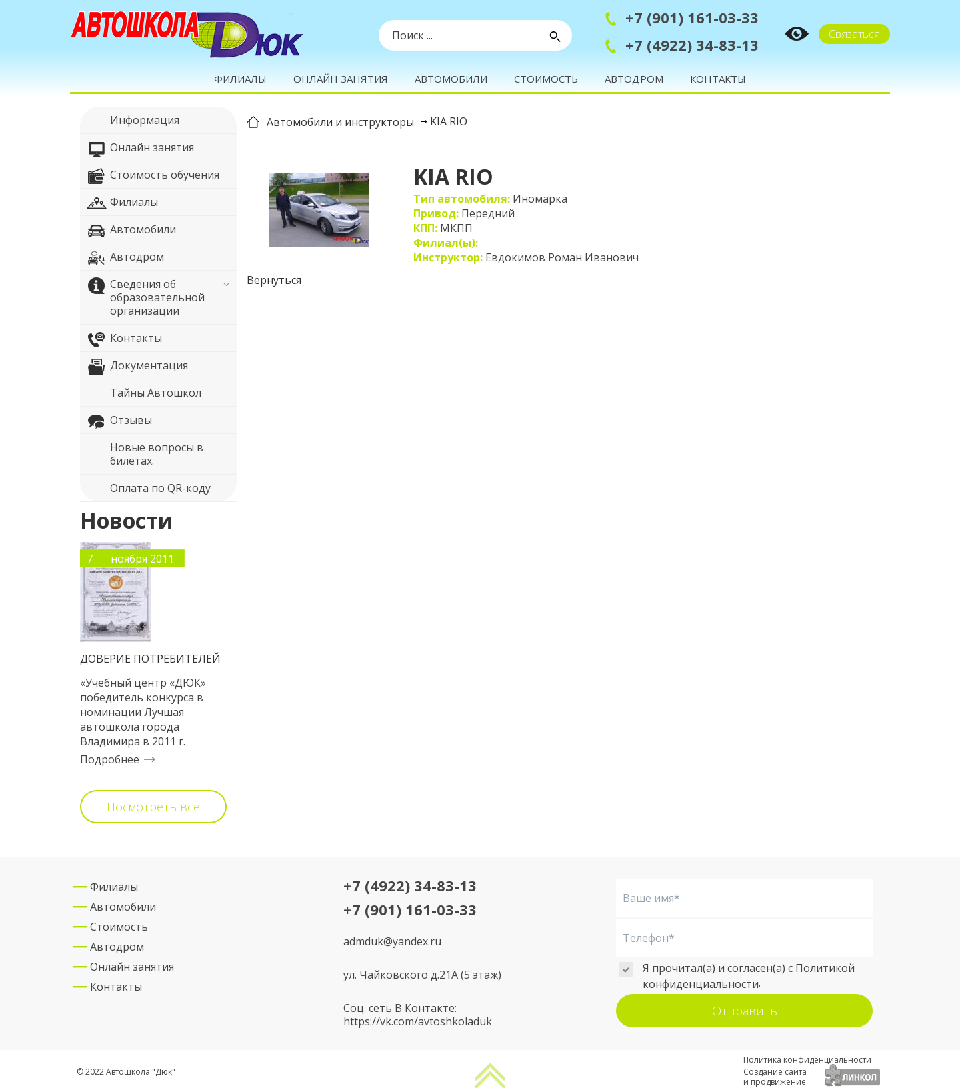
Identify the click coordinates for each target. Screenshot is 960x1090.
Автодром (634, 78)
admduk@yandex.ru (392, 941)
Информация (133, 122)
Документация (137, 367)
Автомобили (451, 78)
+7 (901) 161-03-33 (692, 17)
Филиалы (240, 78)
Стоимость (546, 78)
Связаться (854, 34)
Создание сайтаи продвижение (775, 1077)
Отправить (744, 1011)
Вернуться (274, 280)
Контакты (718, 78)
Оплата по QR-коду (149, 490)
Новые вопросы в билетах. (145, 453)
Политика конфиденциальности (807, 1059)
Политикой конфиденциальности (749, 976)
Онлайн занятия (340, 78)
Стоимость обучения (153, 177)
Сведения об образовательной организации (146, 297)
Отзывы (119, 422)
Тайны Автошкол (144, 395)
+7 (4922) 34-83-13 (692, 45)
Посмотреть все (153, 807)
